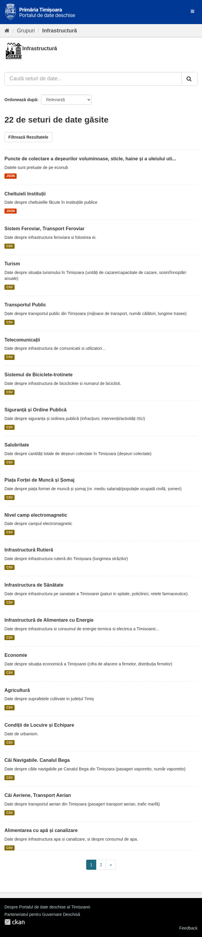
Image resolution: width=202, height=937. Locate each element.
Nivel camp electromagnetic (35, 515)
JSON (10, 176)
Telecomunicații (22, 339)
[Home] (7, 31)
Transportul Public (25, 304)
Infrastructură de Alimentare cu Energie (49, 620)
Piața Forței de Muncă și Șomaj (39, 479)
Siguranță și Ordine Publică (35, 409)
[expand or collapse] (192, 11)
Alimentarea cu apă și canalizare (41, 830)
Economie (15, 655)
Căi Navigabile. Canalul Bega (37, 760)
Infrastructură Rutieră (28, 549)
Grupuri (26, 31)
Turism (12, 263)
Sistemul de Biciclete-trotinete (38, 374)
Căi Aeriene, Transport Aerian (37, 795)
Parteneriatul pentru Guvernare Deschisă (42, 914)
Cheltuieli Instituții (25, 193)
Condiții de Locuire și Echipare (39, 725)
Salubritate (16, 444)
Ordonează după (20, 99)
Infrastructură (59, 31)
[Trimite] (190, 79)
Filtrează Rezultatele (28, 137)
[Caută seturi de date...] (93, 79)
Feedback (188, 928)
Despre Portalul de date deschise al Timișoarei (47, 907)
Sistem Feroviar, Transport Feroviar (44, 228)
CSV (9, 246)
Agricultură (17, 690)
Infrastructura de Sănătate (33, 584)
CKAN (14, 922)
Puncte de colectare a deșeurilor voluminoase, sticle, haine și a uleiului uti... (90, 158)
